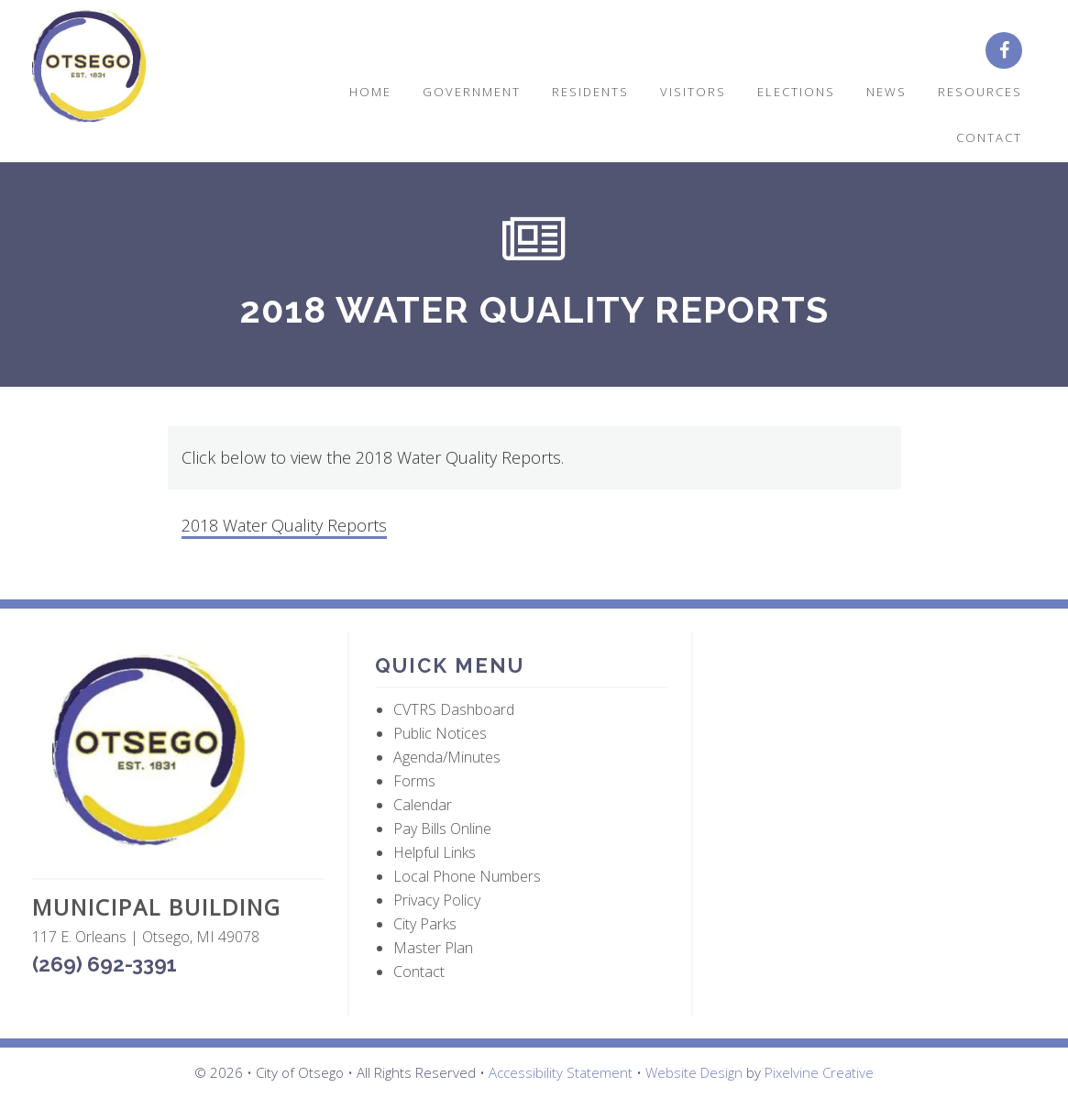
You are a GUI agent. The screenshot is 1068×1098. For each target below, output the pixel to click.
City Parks (425, 924)
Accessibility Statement (561, 1072)
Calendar (422, 805)
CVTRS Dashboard (453, 709)
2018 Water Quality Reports (284, 525)
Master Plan (433, 948)
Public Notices (440, 733)
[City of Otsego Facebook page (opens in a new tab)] (1010, 51)
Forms (414, 781)
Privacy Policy (436, 900)
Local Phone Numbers (467, 876)
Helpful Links (434, 852)
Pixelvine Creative (819, 1072)
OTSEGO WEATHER (866, 718)
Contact (419, 971)
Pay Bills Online (442, 828)
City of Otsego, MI (89, 66)
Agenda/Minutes (447, 757)
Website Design (694, 1072)
